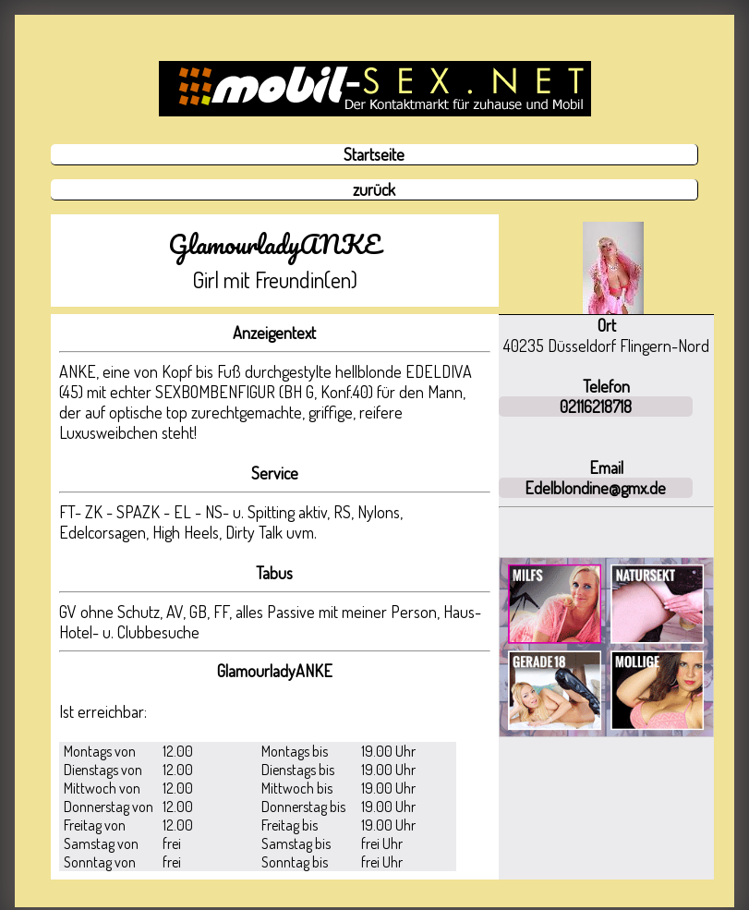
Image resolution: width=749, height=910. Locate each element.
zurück (374, 189)
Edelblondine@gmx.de (595, 488)
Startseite (374, 154)
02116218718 (596, 406)
